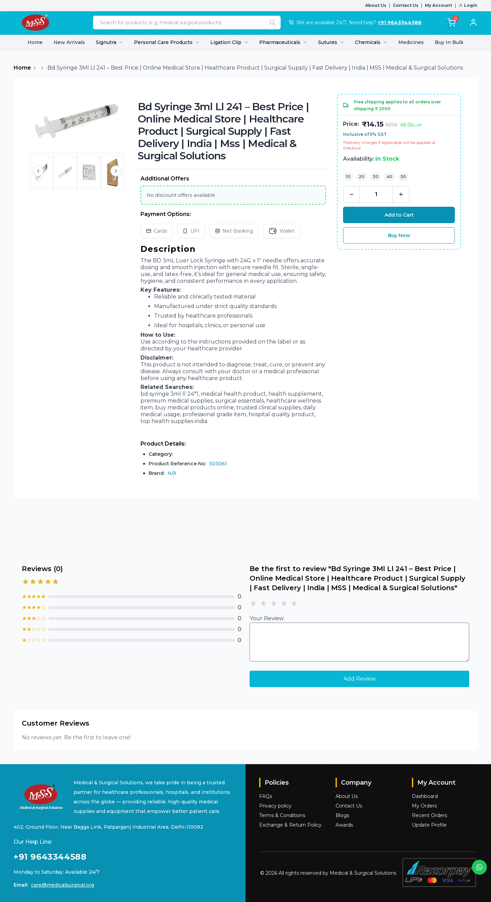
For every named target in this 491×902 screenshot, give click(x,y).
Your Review (267, 618)
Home (35, 42)
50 (403, 176)
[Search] (272, 22)
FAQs (265, 796)
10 (348, 176)
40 (389, 176)
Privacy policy (275, 806)
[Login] (469, 22)
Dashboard (425, 796)
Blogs (342, 815)
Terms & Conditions (282, 815)
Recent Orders (429, 815)
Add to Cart (399, 215)
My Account (438, 5)
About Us (375, 5)
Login (468, 5)
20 (361, 176)
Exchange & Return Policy (290, 825)
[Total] (451, 22)
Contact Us (405, 5)
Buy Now (399, 235)
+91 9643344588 (399, 22)
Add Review (359, 678)
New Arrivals (69, 42)
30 (375, 176)
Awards (344, 825)
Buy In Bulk (449, 42)
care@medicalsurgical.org (62, 885)
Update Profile (429, 825)
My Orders (424, 806)
